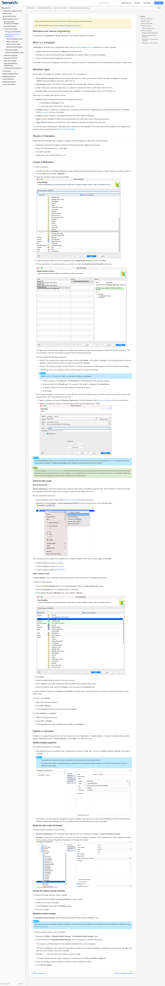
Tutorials (137, 3)
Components (7, 71)
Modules (49, 376)
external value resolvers (54, 471)
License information (9, 84)
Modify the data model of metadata (149, 36)
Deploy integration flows (10, 74)
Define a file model (12, 42)
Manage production (9, 76)
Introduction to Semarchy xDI (12, 11)
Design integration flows (10, 19)
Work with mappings (10, 55)
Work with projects (10, 26)
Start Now (158, 3)
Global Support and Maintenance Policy (68, 25)
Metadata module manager (150, 43)
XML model (61, 570)
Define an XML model (13, 44)
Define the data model (148, 28)
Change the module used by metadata (150, 40)
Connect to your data (11, 29)
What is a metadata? (147, 19)
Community (147, 3)
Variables (45, 112)
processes (88, 47)
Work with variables (10, 61)
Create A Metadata (146, 26)
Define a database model (14, 39)
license (112, 461)
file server (60, 566)
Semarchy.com (126, 3)
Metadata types (145, 21)
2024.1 (159, 8)
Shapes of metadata (146, 23)
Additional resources (9, 82)
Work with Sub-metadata (14, 47)
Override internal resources (12, 68)
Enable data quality (11, 50)
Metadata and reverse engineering (79, 8)
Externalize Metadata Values (14, 52)
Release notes (7, 13)
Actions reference (8, 79)
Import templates (39, 973)
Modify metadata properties (150, 33)
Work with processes (10, 58)
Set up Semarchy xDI (9, 16)
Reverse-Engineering (106, 400)
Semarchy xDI (5, 8)
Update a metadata (146, 30)
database (60, 563)
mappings (78, 47)
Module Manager (42, 926)
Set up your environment (13, 32)
